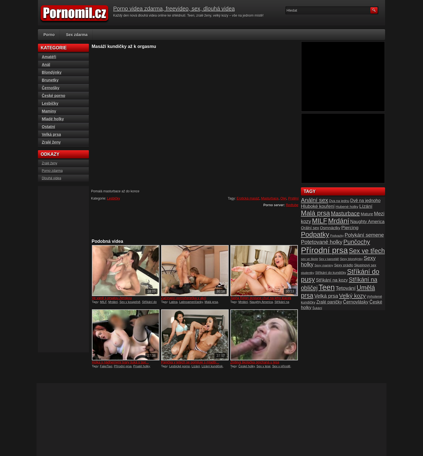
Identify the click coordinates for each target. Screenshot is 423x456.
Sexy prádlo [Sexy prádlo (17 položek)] (343, 265)
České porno (53, 95)
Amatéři (49, 57)
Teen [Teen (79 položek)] (327, 287)
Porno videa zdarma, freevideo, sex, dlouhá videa (174, 9)
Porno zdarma (52, 171)
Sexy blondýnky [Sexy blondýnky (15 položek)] (351, 259)
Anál (46, 64)
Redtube (292, 205)
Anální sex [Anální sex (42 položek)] (314, 200)
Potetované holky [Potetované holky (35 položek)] (321, 242)
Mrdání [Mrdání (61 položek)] (338, 221)
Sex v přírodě (281, 366)
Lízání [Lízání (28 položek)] (365, 206)
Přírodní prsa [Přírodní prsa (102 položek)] (324, 250)
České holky (246, 366)
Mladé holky (53, 119)
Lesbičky (113, 198)
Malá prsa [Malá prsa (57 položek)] (315, 213)
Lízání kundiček (212, 366)
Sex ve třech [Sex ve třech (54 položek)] (367, 250)
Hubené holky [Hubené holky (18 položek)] (347, 207)
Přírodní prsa (123, 366)
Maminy (49, 111)
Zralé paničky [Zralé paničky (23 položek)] (329, 302)
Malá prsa (211, 302)
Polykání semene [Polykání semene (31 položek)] (364, 235)
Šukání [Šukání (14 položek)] (317, 308)
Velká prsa (51, 134)
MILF (103, 302)
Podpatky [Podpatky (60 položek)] (315, 234)
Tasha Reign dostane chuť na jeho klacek (260, 298)
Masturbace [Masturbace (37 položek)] (345, 213)
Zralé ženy (51, 142)
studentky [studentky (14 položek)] (307, 272)
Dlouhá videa (51, 178)
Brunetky (50, 80)
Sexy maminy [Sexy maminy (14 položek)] (323, 265)
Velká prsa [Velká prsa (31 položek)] (326, 296)
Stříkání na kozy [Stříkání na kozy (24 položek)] (332, 279)
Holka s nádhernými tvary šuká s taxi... (120, 362)
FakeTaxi (106, 366)
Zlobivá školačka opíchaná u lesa (254, 362)
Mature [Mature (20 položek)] (367, 214)
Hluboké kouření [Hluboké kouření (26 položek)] (318, 206)
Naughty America (261, 302)
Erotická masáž (248, 198)
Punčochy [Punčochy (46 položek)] (356, 241)
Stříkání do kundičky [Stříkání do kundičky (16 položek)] (330, 273)
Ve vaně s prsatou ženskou (112, 298)
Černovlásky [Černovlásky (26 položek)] (355, 302)
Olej (283, 198)
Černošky (51, 88)
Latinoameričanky (191, 302)
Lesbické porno (179, 366)
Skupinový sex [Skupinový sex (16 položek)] (365, 265)
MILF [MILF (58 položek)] (319, 221)
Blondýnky (52, 72)
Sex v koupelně (130, 302)
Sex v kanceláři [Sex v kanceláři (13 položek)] (329, 259)
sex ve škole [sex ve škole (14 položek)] (309, 259)
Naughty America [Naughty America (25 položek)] (367, 221)
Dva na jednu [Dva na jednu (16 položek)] (339, 201)
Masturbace (270, 198)
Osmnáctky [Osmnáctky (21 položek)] (330, 228)
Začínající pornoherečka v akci (183, 298)
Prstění (293, 198)
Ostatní (48, 126)
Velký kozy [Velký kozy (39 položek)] (352, 296)
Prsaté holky (141, 366)
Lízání (196, 366)
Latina (173, 302)
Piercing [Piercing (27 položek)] (349, 227)
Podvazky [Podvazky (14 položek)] (337, 235)
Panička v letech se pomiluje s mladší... (190, 362)
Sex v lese (264, 366)
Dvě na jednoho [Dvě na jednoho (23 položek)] (365, 200)
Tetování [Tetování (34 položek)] (346, 288)
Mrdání (113, 302)
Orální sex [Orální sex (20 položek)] (310, 228)
